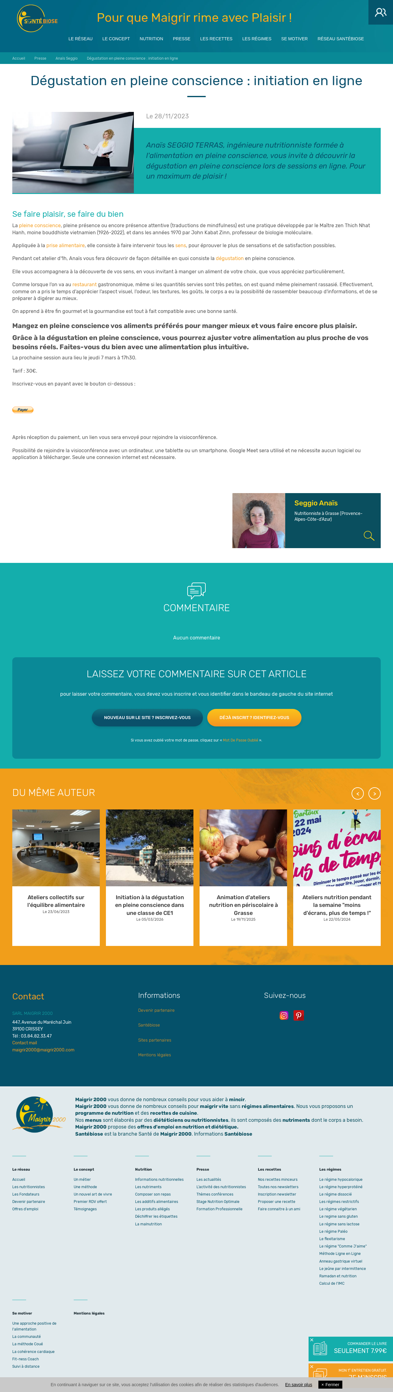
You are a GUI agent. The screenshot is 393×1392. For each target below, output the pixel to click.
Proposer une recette (276, 1202)
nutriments (296, 1120)
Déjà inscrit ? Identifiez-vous (254, 717)
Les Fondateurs (25, 1194)
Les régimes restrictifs (339, 1202)
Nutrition (151, 37)
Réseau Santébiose (340, 37)
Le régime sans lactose (339, 1224)
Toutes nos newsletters (278, 1187)
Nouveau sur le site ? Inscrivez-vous (147, 717)
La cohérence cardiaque (33, 1352)
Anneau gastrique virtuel (340, 1261)
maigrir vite (214, 1106)
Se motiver (294, 37)
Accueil (18, 1179)
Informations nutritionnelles (159, 1179)
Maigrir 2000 (37, 18)
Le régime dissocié (335, 1194)
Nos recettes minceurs (278, 1179)
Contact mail (24, 1043)
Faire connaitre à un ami (279, 1209)
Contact (28, 996)
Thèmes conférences (214, 1194)
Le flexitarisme (332, 1239)
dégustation (230, 258)
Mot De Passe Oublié (240, 740)
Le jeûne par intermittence (342, 1269)
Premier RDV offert (90, 1202)
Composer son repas (153, 1194)
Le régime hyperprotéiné (341, 1187)
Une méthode (85, 1187)
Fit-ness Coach (25, 1359)
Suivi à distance (26, 1366)
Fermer (330, 1384)
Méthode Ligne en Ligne (340, 1254)
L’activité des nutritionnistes (221, 1187)
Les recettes (216, 37)
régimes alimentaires (268, 1106)
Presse (181, 37)
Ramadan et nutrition (337, 1276)
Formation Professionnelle (219, 1209)
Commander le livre (360, 1348)
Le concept (116, 37)
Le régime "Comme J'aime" (343, 1246)
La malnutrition (148, 1224)
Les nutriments (148, 1187)
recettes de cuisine (173, 1113)
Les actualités (208, 1179)
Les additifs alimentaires (156, 1202)
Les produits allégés (152, 1209)
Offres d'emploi (25, 1209)
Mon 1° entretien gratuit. (360, 1375)
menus (93, 1120)
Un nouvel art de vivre (93, 1194)
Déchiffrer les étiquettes (156, 1216)
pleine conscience (40, 225)
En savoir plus (298, 1384)
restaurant (84, 284)
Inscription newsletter (277, 1194)
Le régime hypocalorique (341, 1179)
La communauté (26, 1337)
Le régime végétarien (338, 1209)
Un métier (82, 1179)
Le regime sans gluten (338, 1216)
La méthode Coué (27, 1344)
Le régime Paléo (333, 1231)
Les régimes (256, 37)
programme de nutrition (104, 1113)
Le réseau (80, 37)
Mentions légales (154, 1055)
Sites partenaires (154, 1040)
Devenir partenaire (156, 1010)
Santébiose (149, 1025)
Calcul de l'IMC (331, 1283)
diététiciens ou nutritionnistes (191, 1120)
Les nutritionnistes (28, 1187)
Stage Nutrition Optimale (217, 1202)
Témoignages (85, 1209)
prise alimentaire (65, 245)
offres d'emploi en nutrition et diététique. (188, 1127)
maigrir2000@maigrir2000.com (43, 1050)
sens (180, 245)
